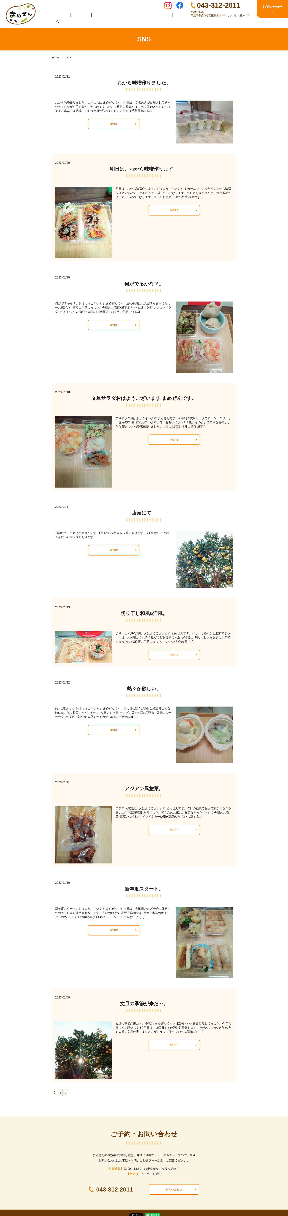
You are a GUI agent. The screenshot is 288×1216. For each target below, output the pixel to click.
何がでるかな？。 (144, 283)
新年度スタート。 (144, 889)
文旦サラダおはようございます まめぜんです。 (143, 398)
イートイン (158, 22)
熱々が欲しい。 (144, 688)
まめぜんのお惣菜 (107, 22)
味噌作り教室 (134, 22)
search (226, 22)
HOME (64, 22)
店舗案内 (82, 22)
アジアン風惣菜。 (144, 788)
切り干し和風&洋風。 (144, 613)
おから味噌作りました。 (144, 82)
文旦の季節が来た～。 (144, 1003)
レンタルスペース (206, 22)
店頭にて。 (144, 513)
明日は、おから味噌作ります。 (144, 169)
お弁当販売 (180, 22)
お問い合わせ (174, 1189)
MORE (113, 124)
